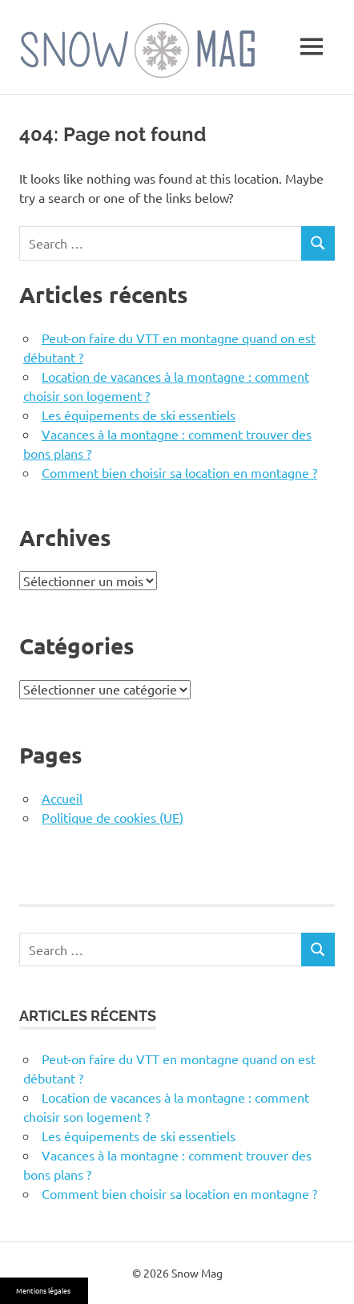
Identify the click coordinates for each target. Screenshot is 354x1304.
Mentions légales (43, 1290)
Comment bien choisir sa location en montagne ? (179, 472)
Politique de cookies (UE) (112, 817)
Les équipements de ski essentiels (138, 415)
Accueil (62, 798)
